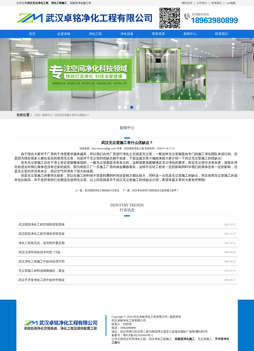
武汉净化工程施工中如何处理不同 (41, 261)
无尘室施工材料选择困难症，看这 (41, 270)
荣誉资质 (158, 34)
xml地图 (231, 3)
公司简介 (202, 3)
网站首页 (187, 3)
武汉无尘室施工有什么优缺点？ (72, 115)
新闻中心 (190, 34)
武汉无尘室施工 (196, 158)
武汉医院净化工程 (134, 148)
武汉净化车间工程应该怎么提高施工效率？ (155, 190)
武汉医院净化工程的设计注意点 (102, 190)
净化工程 (95, 34)
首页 (32, 34)
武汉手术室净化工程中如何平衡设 (41, 280)
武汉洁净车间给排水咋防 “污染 (39, 252)
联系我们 (216, 3)
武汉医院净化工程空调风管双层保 (41, 224)
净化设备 (126, 34)
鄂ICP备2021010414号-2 (138, 335)
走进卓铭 (63, 34)
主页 (37, 115)
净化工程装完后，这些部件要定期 (41, 243)
